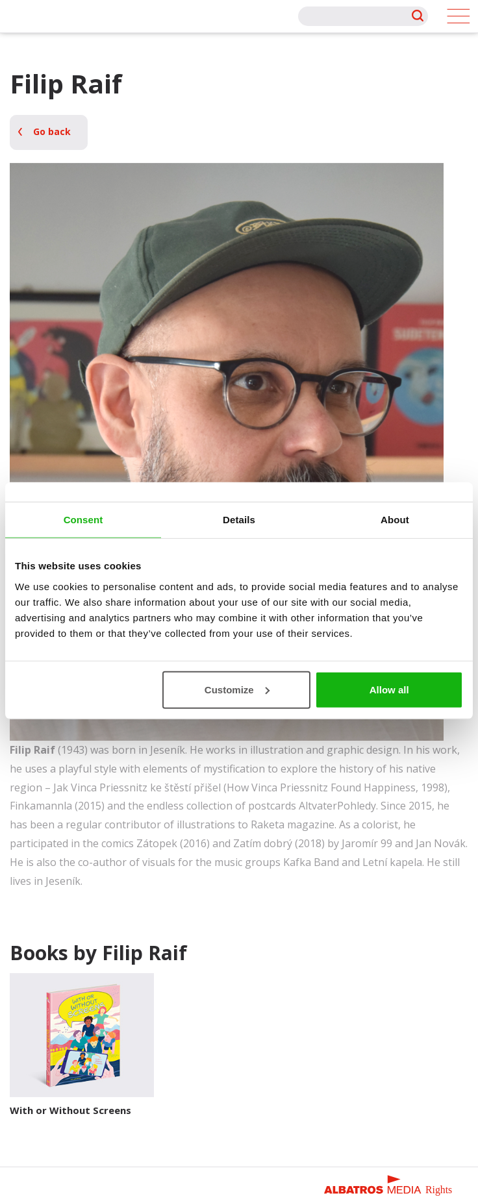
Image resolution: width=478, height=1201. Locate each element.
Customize (237, 689)
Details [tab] (239, 519)
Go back (52, 131)
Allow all (389, 689)
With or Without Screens (70, 1110)
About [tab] (395, 519)
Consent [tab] (83, 519)
